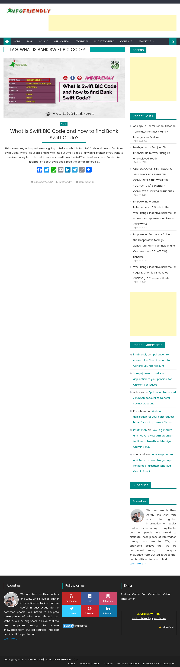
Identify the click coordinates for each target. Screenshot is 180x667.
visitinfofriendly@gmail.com (149, 618)
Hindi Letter (128, 599)
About (71, 663)
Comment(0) (86, 182)
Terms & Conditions (128, 663)
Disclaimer (169, 663)
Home (17, 41)
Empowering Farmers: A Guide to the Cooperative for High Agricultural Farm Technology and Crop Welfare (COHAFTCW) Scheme (154, 246)
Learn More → (138, 563)
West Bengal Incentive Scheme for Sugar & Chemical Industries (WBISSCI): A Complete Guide (154, 272)
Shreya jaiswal (141, 373)
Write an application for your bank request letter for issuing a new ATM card (153, 416)
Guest (97, 663)
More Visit (168, 627)
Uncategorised (104, 41)
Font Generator (151, 594)
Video (166, 594)
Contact (126, 41)
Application (61, 41)
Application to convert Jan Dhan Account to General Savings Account (151, 360)
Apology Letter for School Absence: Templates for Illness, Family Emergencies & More (154, 131)
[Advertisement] (112, 23)
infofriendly (65, 182)
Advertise (145, 41)
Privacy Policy (151, 663)
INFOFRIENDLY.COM (67, 659)
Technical (81, 41)
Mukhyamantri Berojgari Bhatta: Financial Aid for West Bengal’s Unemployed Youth (152, 153)
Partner (125, 594)
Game (136, 594)
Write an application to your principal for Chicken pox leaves (152, 379)
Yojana (43, 41)
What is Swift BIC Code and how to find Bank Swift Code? (64, 134)
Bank (30, 41)
